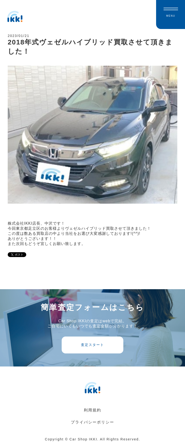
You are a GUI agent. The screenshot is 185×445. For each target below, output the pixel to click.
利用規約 (92, 410)
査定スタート (92, 345)
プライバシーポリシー (92, 422)
